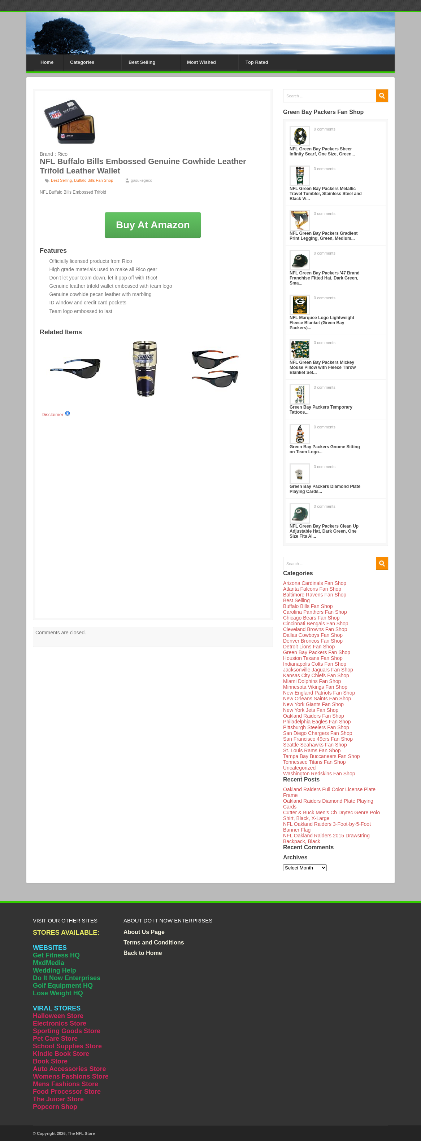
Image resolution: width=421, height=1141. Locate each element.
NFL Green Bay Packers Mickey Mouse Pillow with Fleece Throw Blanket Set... (323, 367)
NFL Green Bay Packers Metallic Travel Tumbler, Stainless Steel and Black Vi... (326, 193)
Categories (82, 62)
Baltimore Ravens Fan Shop (314, 595)
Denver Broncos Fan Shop (313, 641)
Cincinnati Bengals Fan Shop (315, 623)
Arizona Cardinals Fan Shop (314, 583)
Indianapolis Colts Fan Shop (314, 664)
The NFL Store (81, 1133)
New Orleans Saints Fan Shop (317, 698)
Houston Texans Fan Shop (313, 658)
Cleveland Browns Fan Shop (315, 629)
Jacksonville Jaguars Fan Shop (318, 670)
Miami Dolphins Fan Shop (312, 681)
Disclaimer (56, 414)
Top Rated (257, 62)
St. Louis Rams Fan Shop (312, 750)
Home (46, 62)
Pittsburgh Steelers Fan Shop (316, 727)
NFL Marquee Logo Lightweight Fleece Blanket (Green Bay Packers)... (322, 322)
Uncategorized (299, 768)
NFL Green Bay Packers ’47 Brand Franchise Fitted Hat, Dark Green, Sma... (325, 278)
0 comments (324, 129)
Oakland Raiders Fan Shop (313, 716)
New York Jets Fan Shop (310, 710)
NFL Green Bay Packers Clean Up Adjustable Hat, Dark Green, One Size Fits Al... (324, 531)
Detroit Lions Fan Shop (309, 646)
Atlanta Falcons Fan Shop (312, 589)
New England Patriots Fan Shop (319, 693)
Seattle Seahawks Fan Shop (315, 745)
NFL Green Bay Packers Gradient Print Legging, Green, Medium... (324, 236)
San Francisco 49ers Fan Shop (318, 739)
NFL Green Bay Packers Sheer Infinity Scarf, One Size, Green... (322, 151)
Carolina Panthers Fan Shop (315, 612)
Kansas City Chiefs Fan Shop (316, 675)
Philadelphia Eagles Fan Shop (317, 721)
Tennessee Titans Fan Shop (314, 762)
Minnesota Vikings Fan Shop (315, 687)
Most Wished (201, 62)
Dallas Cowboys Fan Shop (313, 635)
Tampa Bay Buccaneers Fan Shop (321, 756)
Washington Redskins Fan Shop (319, 773)
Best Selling (142, 62)
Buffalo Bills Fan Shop (93, 180)
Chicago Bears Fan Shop (311, 618)
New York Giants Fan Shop (313, 704)
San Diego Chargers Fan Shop (317, 733)
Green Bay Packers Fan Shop (316, 652)
